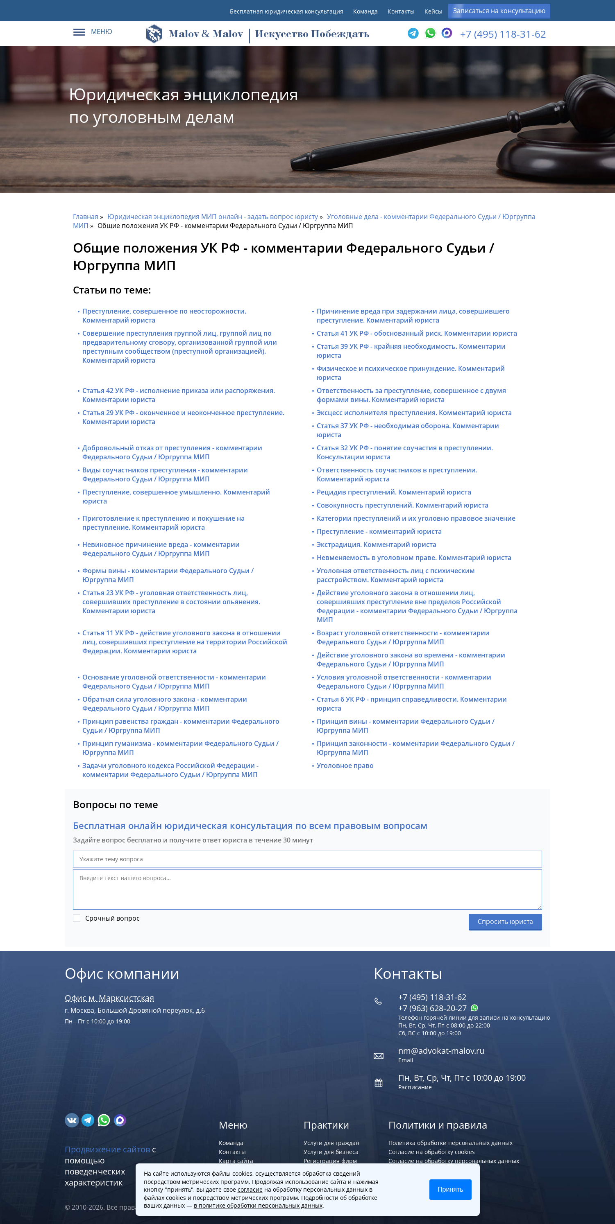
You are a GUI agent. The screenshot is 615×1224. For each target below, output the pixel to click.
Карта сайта (236, 1161)
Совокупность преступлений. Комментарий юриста (402, 505)
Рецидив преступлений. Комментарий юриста (394, 492)
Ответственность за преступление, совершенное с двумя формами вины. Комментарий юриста (411, 395)
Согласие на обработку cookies (431, 1152)
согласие (250, 1189)
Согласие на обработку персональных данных (453, 1161)
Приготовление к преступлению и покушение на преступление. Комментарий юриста (163, 523)
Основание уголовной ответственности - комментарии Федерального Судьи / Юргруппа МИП (174, 682)
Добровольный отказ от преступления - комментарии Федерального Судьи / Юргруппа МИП (172, 452)
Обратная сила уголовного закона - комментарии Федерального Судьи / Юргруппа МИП (164, 704)
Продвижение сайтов (107, 1149)
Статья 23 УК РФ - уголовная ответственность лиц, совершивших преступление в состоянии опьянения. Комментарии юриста (171, 601)
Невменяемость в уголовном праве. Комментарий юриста (414, 557)
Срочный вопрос (112, 918)
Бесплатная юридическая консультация (286, 11)
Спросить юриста (505, 921)
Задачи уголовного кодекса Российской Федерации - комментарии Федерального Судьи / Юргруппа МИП (170, 770)
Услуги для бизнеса (331, 1152)
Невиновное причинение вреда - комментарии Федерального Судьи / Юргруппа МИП (161, 549)
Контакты (401, 11)
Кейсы (433, 11)
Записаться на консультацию (499, 10)
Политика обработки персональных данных (450, 1143)
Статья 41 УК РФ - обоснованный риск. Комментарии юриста (417, 333)
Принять (450, 1189)
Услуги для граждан (331, 1143)
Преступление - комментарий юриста (379, 531)
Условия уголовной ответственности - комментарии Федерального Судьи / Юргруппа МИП (404, 682)
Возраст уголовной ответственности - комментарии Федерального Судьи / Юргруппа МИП (403, 637)
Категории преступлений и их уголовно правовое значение (416, 518)
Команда (365, 11)
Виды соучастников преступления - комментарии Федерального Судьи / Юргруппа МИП (165, 474)
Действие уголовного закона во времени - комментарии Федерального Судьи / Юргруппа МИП (411, 659)
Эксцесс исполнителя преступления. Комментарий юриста (414, 412)
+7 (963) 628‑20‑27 (438, 1008)
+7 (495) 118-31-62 (503, 34)
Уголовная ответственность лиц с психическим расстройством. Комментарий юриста (396, 575)
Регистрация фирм (330, 1161)
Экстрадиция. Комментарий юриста (376, 544)
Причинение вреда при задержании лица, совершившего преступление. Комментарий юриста (413, 316)
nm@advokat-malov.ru (441, 1050)
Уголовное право (345, 765)
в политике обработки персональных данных (258, 1205)
